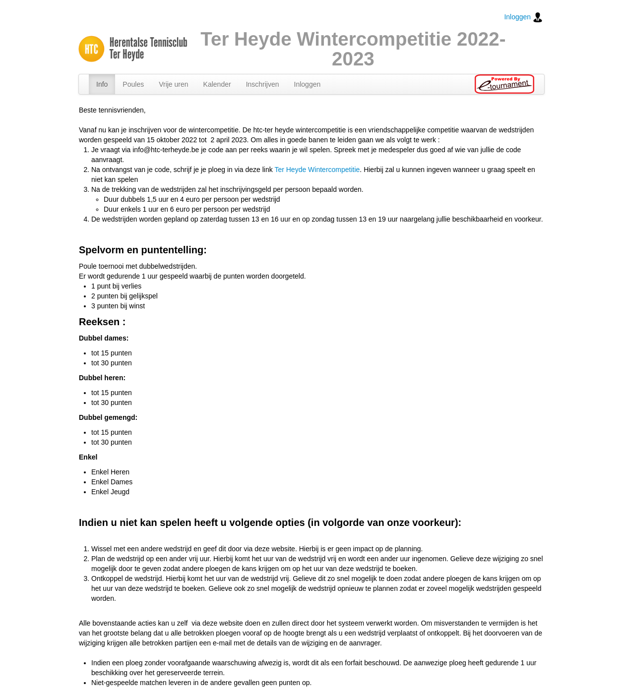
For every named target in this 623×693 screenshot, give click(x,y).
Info (102, 84)
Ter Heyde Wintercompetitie (317, 169)
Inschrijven (262, 84)
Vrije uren (173, 84)
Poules (133, 84)
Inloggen (523, 17)
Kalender (217, 84)
